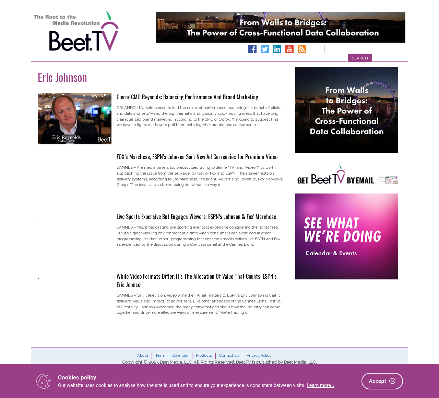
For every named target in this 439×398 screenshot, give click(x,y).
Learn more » (320, 385)
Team (160, 355)
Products (204, 355)
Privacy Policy (259, 355)
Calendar (181, 355)
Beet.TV (94, 31)
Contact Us (229, 355)
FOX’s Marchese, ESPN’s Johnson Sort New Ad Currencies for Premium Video (197, 157)
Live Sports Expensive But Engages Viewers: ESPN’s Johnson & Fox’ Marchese (196, 216)
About (142, 355)
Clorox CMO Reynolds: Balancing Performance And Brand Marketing (187, 97)
